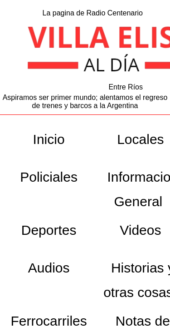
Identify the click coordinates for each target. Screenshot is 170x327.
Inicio (49, 139)
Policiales (49, 176)
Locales (140, 139)
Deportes (49, 230)
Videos (140, 230)
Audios (49, 267)
